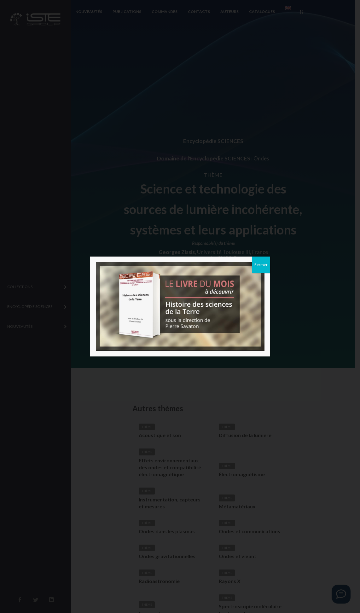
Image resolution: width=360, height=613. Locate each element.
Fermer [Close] (261, 264)
